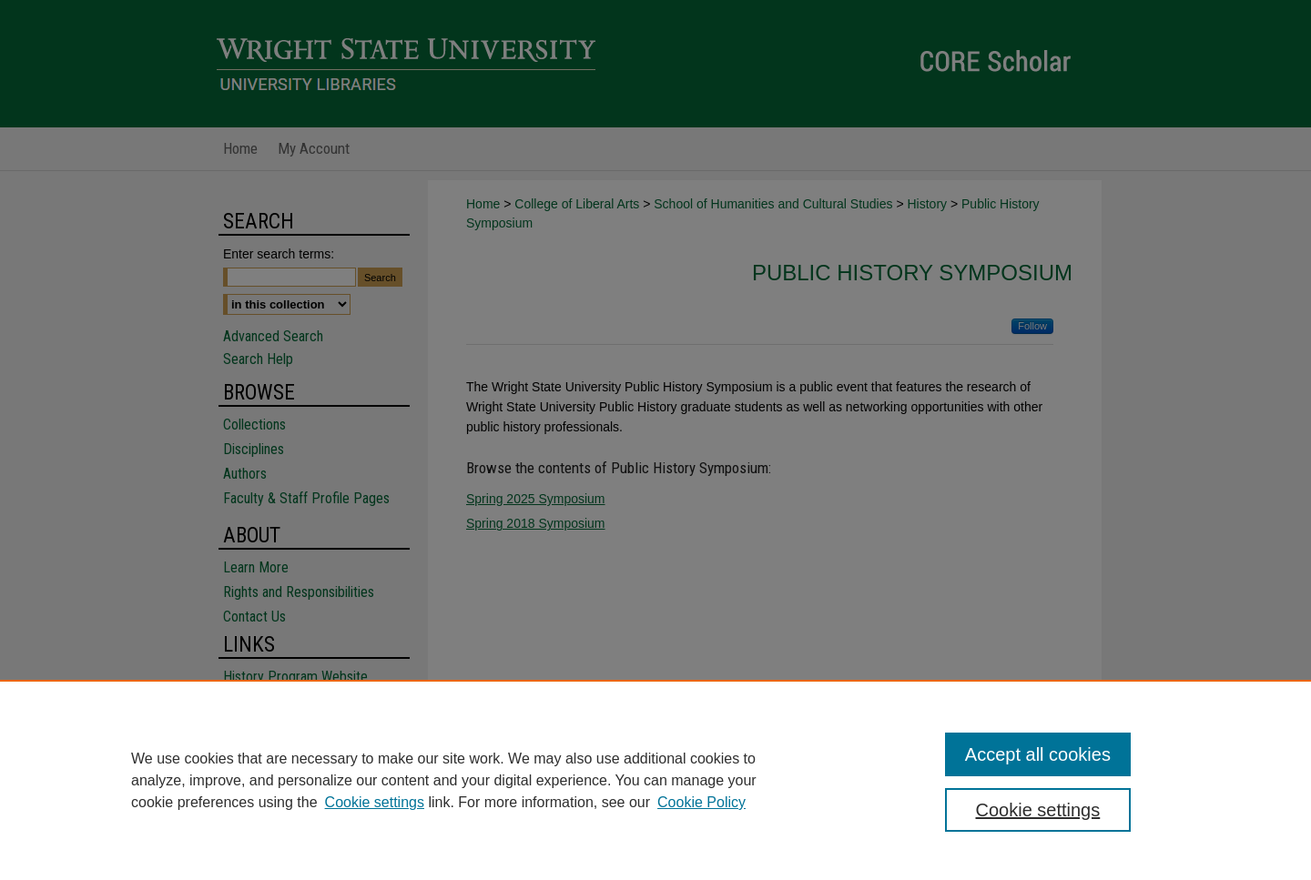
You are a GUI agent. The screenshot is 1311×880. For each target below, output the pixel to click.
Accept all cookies (1038, 754)
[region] (655, 780)
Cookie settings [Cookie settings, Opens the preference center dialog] (1038, 810)
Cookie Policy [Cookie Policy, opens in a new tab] (701, 802)
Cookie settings (374, 802)
